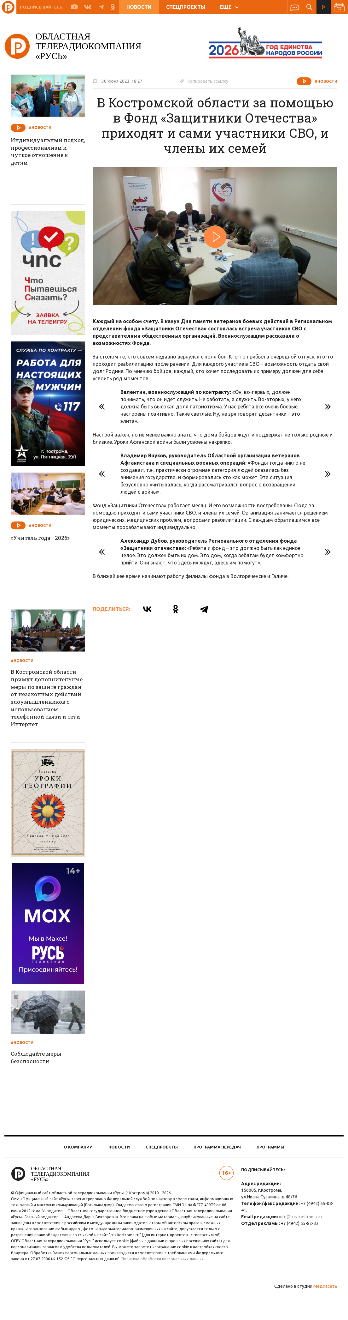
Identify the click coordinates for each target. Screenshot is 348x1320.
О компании (78, 1161)
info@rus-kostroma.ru (298, 1230)
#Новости (320, 81)
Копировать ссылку (209, 81)
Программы (270, 1161)
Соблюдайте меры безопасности (44, 1072)
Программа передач (217, 1161)
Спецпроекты (186, 7)
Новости (139, 7)
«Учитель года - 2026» (47, 538)
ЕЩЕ (229, 7)
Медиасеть (320, 1312)
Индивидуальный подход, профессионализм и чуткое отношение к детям (47, 157)
